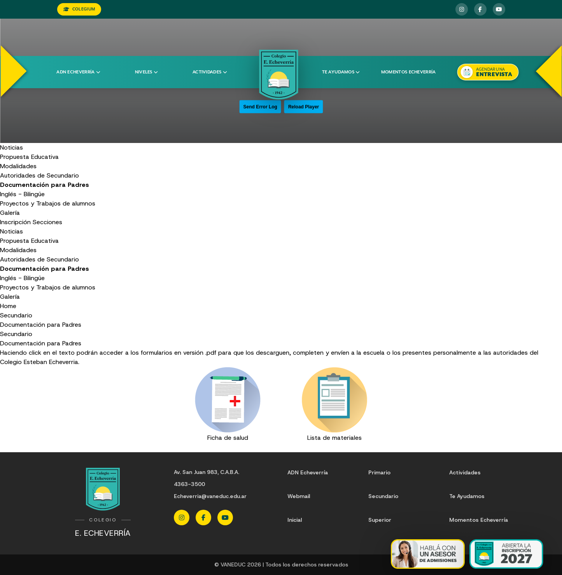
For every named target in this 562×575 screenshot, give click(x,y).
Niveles (146, 72)
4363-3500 (189, 484)
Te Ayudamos (467, 496)
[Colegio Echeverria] (278, 74)
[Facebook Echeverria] (480, 9)
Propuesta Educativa (29, 157)
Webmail (298, 496)
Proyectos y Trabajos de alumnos (47, 203)
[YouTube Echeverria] (499, 9)
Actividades (210, 72)
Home (8, 306)
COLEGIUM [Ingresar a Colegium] (79, 9)
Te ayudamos (341, 72)
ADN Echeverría (78, 72)
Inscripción (15, 222)
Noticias (11, 147)
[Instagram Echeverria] (461, 9)
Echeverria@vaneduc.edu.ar (210, 496)
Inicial (294, 519)
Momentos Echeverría (408, 72)
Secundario (16, 315)
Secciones (47, 222)
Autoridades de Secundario (39, 175)
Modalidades (18, 166)
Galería (10, 213)
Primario (379, 472)
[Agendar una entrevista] (488, 72)
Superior (379, 519)
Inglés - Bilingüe (22, 194)
